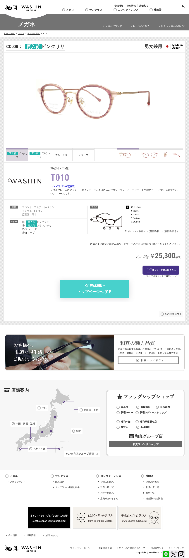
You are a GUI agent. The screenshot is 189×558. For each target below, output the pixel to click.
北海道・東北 (91, 410)
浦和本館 (125, 421)
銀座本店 (145, 407)
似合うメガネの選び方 (173, 26)
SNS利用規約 (105, 548)
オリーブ (83, 155)
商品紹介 (59, 482)
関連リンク (158, 548)
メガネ (70, 9)
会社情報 (118, 5)
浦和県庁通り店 (148, 421)
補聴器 (157, 9)
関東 (78, 431)
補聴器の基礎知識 (154, 498)
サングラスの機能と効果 (67, 487)
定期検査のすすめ (109, 498)
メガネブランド (113, 26)
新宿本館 (165, 407)
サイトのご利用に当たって (132, 548)
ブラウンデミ (40, 155)
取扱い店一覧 (107, 487)
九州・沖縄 (39, 448)
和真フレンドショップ (146, 444)
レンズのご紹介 (141, 26)
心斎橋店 (145, 427)
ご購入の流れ (107, 482)
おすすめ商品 (107, 493)
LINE (166, 554)
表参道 (124, 407)
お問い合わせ (52, 535)
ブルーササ (61, 155)
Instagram (181, 554)
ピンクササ (17, 155)
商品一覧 (150, 493)
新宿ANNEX (127, 412)
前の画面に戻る (173, 313)
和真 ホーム (9, 33)
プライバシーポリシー (81, 548)
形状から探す (34, 33)
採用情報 (131, 5)
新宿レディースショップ (153, 412)
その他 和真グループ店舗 (79, 453)
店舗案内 (143, 5)
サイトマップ (177, 548)
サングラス (95, 9)
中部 (44, 408)
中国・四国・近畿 (25, 423)
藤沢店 (124, 427)
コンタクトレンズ (128, 9)
